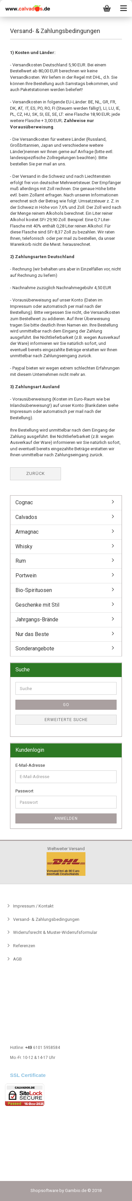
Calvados (26, 517)
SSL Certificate (28, 1075)
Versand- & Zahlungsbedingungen (45, 919)
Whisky (23, 546)
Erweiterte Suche (66, 719)
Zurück (35, 473)
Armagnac (27, 532)
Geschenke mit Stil (37, 605)
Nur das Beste (32, 634)
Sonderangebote (34, 648)
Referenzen (23, 945)
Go (66, 704)
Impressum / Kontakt (33, 906)
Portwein (26, 575)
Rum (20, 561)
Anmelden (66, 818)
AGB (17, 959)
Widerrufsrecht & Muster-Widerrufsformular (54, 932)
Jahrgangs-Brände (36, 619)
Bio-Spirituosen (33, 590)
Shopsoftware (44, 1190)
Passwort (24, 790)
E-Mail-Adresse (30, 765)
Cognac (24, 502)
